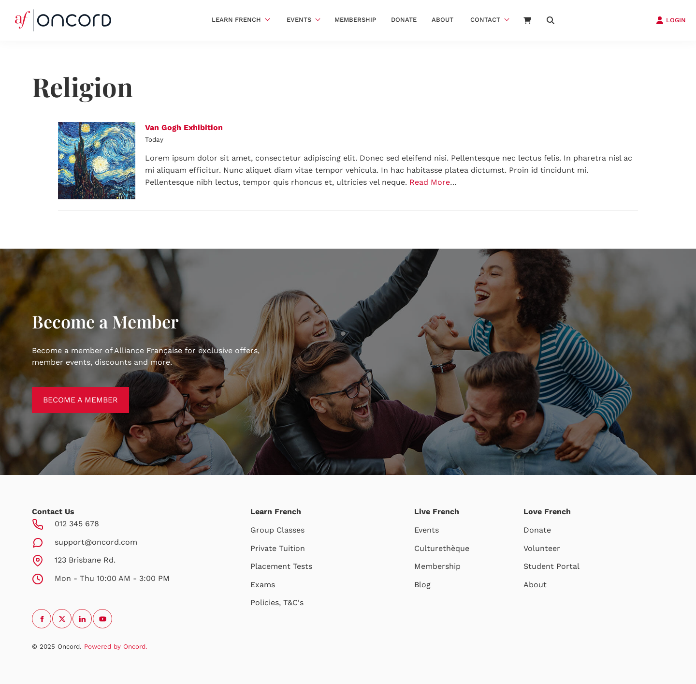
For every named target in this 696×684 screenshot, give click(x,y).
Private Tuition (277, 548)
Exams (262, 584)
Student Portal (551, 566)
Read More (429, 182)
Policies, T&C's (277, 602)
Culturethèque (441, 548)
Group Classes (277, 530)
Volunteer (541, 548)
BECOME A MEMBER (69, 392)
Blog (422, 584)
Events (299, 19)
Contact (485, 19)
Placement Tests (281, 566)
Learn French (236, 19)
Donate (404, 19)
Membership (355, 19)
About (442, 19)
